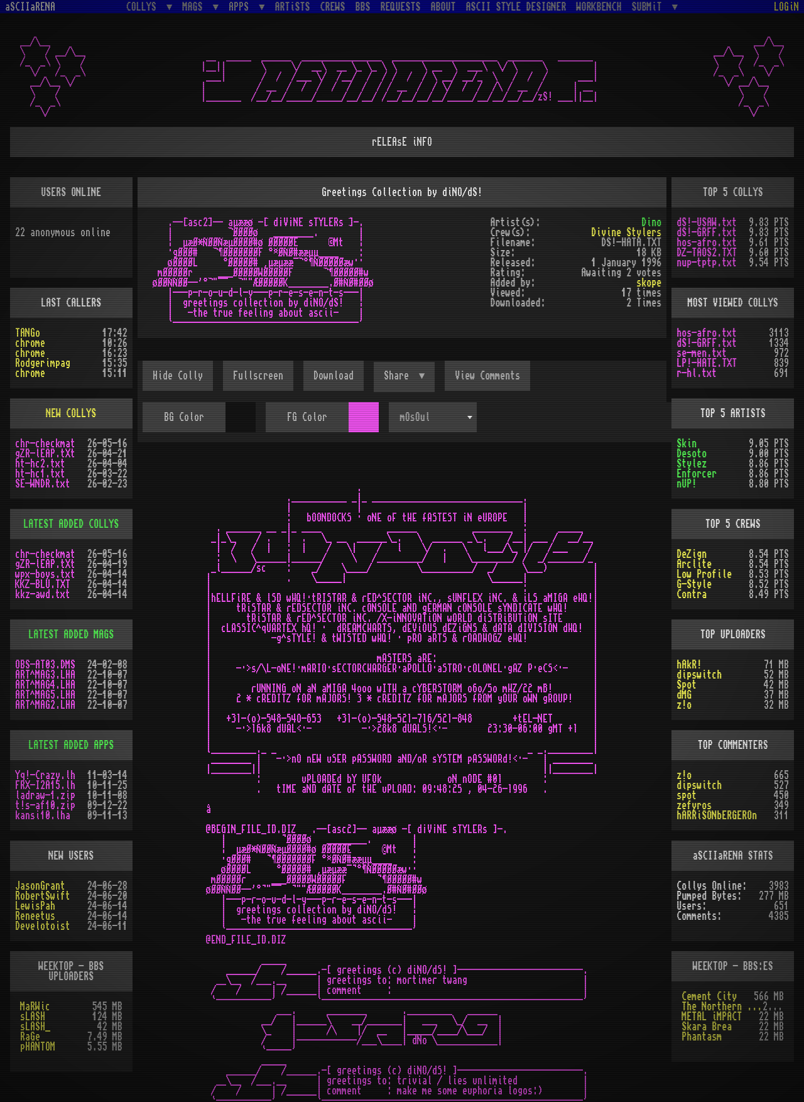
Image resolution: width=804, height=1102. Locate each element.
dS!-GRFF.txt (706, 232)
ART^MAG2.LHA (45, 705)
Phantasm (702, 1037)
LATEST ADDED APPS (71, 745)
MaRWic (35, 1006)
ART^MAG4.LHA (45, 685)
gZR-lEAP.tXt (45, 454)
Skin (686, 444)
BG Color (184, 417)
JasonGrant (40, 886)
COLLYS (143, 6)
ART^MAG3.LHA (45, 675)
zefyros (694, 805)
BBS (363, 7)
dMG (684, 695)
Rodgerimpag (42, 363)
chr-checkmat (45, 444)
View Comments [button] (487, 376)
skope (648, 283)
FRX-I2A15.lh (45, 785)
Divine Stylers (626, 232)
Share (399, 376)
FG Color (307, 417)
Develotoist (42, 926)
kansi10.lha (42, 815)
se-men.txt (701, 353)
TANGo (27, 333)
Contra (691, 594)
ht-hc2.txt (40, 464)
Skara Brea (707, 1027)
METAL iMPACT (712, 1017)
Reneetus (35, 916)
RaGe (30, 1037)
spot (686, 795)
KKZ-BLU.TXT (42, 584)
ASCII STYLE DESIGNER (516, 7)
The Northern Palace (722, 1006)
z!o (684, 705)
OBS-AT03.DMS (45, 665)
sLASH (32, 1017)
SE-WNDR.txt (42, 484)
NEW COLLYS (71, 413)
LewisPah (35, 906)
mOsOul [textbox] (415, 417)
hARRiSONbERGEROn (716, 815)
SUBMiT (649, 6)
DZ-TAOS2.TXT (706, 253)
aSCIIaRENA (30, 7)
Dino (651, 222)
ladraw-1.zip (45, 795)
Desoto (691, 454)
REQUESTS (401, 7)
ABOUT (443, 7)
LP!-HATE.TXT (706, 363)
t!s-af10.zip (45, 805)
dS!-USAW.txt (706, 222)
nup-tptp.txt (706, 263)
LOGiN (786, 7)
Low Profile (704, 574)
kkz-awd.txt (42, 594)
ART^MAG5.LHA (45, 695)
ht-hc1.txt (40, 474)
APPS (241, 6)
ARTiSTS (292, 7)
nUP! (686, 484)
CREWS (332, 7)
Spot (686, 685)
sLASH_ (35, 1027)
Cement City (709, 996)
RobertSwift (42, 896)
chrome (30, 343)
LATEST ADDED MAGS (71, 635)
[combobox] (433, 417)
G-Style (694, 584)
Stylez (691, 464)
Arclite (694, 564)
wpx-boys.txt (45, 574)
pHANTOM (37, 1047)
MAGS (194, 6)
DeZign (691, 554)
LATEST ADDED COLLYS (71, 524)
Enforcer (696, 474)
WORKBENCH (599, 7)
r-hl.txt (696, 373)
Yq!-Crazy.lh (45, 775)
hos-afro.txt (706, 242)
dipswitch (699, 675)
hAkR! (689, 665)
